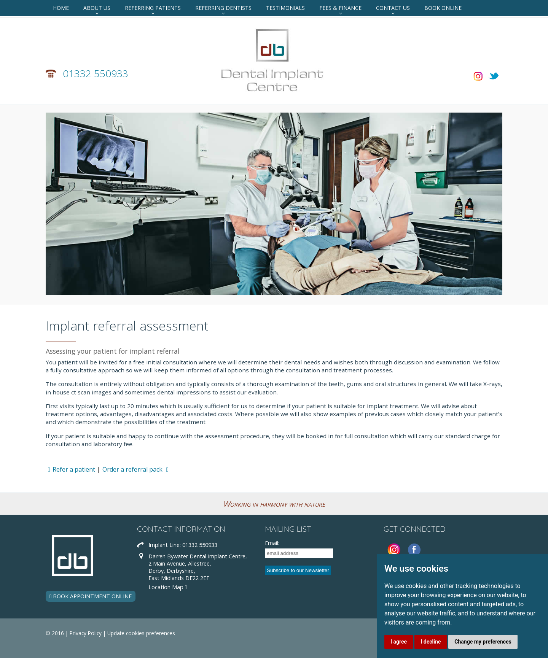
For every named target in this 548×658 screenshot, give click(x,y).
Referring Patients (153, 7)
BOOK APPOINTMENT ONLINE (90, 596)
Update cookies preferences (141, 633)
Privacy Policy (86, 633)
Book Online (443, 7)
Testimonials (285, 7)
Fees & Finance (340, 7)
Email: (272, 543)
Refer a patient (70, 469)
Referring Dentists (223, 7)
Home (61, 7)
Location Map (167, 587)
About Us (96, 7)
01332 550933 (95, 73)
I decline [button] (431, 642)
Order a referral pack (136, 469)
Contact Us (393, 7)
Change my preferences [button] (482, 642)
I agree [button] (398, 642)
